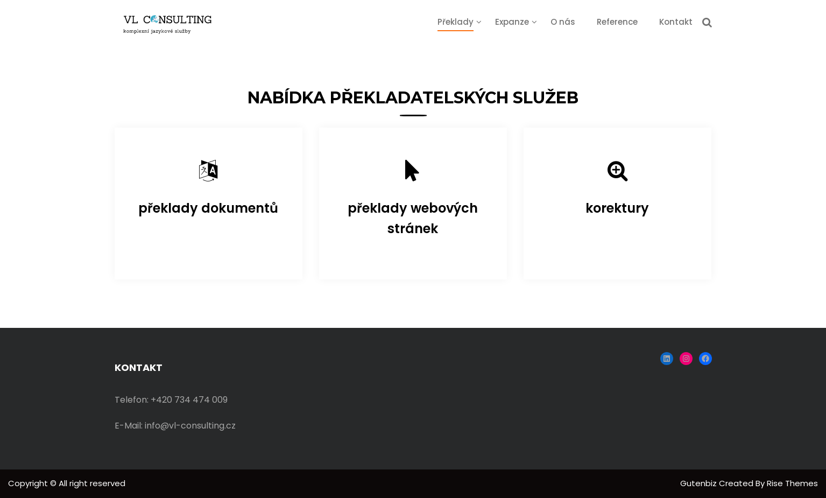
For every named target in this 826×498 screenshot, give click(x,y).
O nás (562, 21)
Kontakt (676, 21)
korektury (617, 208)
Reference (617, 21)
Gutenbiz (699, 483)
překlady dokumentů (208, 208)
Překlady (455, 21)
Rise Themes (792, 483)
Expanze (512, 21)
